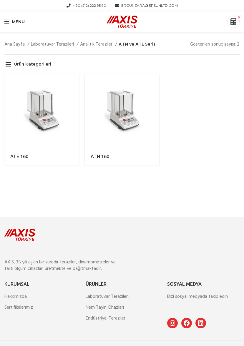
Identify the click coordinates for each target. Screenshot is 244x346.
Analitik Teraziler (97, 44)
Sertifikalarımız (18, 307)
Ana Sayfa (15, 44)
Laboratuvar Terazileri (53, 44)
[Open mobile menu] (14, 22)
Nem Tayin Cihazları (105, 307)
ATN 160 (100, 156)
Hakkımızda (15, 296)
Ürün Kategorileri (32, 64)
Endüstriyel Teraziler (105, 318)
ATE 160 (19, 156)
